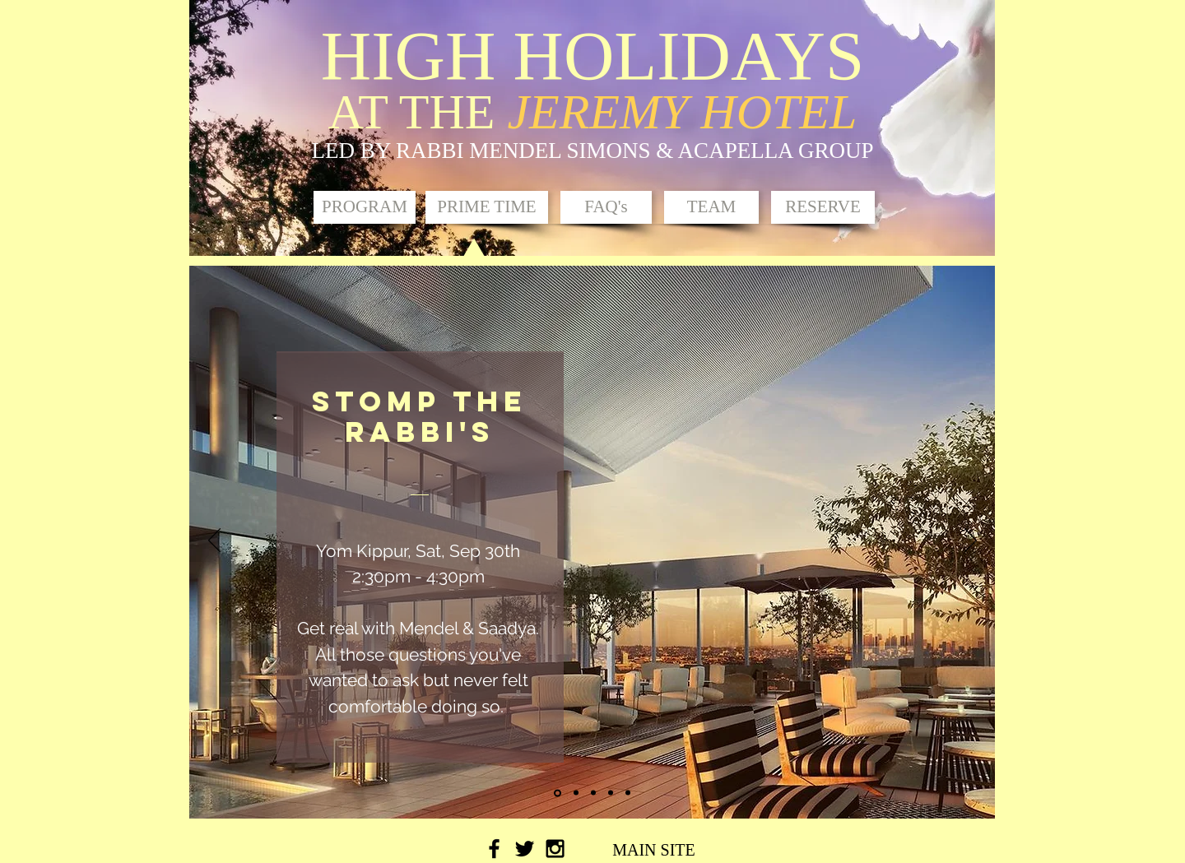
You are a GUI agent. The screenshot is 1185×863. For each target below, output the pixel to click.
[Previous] (214, 541)
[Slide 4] (610, 793)
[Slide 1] (557, 792)
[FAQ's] (606, 207)
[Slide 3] (593, 793)
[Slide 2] (576, 793)
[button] (486, 207)
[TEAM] (711, 207)
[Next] (970, 541)
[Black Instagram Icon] (555, 848)
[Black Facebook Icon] (494, 848)
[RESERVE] (823, 207)
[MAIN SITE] (654, 849)
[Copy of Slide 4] (627, 793)
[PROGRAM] (365, 207)
